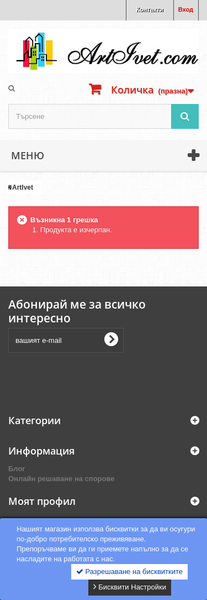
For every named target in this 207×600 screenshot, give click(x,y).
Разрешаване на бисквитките (129, 571)
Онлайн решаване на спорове (61, 478)
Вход (185, 9)
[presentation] (92, 377)
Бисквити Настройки (129, 586)
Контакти (149, 9)
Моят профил (42, 501)
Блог (16, 469)
